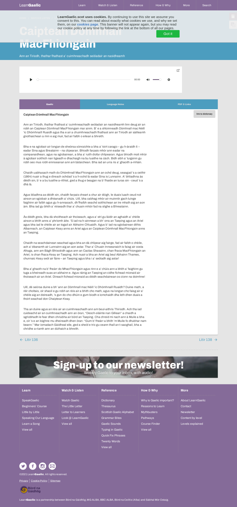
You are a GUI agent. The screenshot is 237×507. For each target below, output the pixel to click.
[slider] (83, 79)
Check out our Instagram (42, 466)
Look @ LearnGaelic (75, 418)
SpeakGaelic (30, 400)
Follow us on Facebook (32, 466)
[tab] (49, 104)
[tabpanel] (118, 222)
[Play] (31, 80)
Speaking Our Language (38, 418)
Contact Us (52, 466)
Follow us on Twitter (23, 466)
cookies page (87, 24)
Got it (167, 34)
